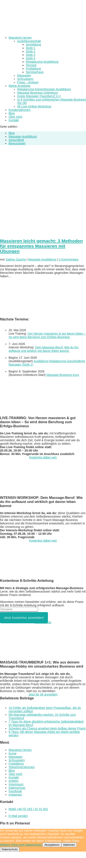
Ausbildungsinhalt (29, 41)
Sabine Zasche (16, 259)
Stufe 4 (30, 58)
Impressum (16, 784)
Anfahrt (13, 781)
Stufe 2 (30, 51)
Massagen (24, 75)
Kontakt (14, 120)
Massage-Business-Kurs (62, 375)
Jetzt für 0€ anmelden (43, 694)
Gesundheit (16, 140)
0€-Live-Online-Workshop (34, 106)
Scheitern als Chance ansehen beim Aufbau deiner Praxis (47, 728)
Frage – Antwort (27, 82)
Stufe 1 (30, 48)
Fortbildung (33, 68)
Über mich (15, 116)
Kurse (13, 753)
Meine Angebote (19, 85)
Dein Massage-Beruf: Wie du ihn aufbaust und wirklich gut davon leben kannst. (43, 349)
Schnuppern (25, 79)
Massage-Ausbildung (23, 136)
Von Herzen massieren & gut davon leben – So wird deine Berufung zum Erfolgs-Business (47, 335)
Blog (12, 113)
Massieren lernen (20, 37)
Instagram (15, 794)
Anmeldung (33, 44)
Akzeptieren (51, 844)
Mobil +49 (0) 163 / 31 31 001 (28, 809)
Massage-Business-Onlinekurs (37, 92)
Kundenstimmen (19, 110)
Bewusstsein (17, 143)
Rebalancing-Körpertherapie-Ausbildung (44, 89)
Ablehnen (69, 844)
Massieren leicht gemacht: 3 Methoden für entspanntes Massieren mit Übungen (41, 246)
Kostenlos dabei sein (43, 457)
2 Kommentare (68, 259)
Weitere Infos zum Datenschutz (21, 844)
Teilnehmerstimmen (22, 767)
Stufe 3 (30, 55)
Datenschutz (43, 622)
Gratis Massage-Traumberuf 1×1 (39, 96)
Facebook (15, 791)
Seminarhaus (35, 72)
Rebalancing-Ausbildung (42, 61)
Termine (31, 65)
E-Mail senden (18, 816)
